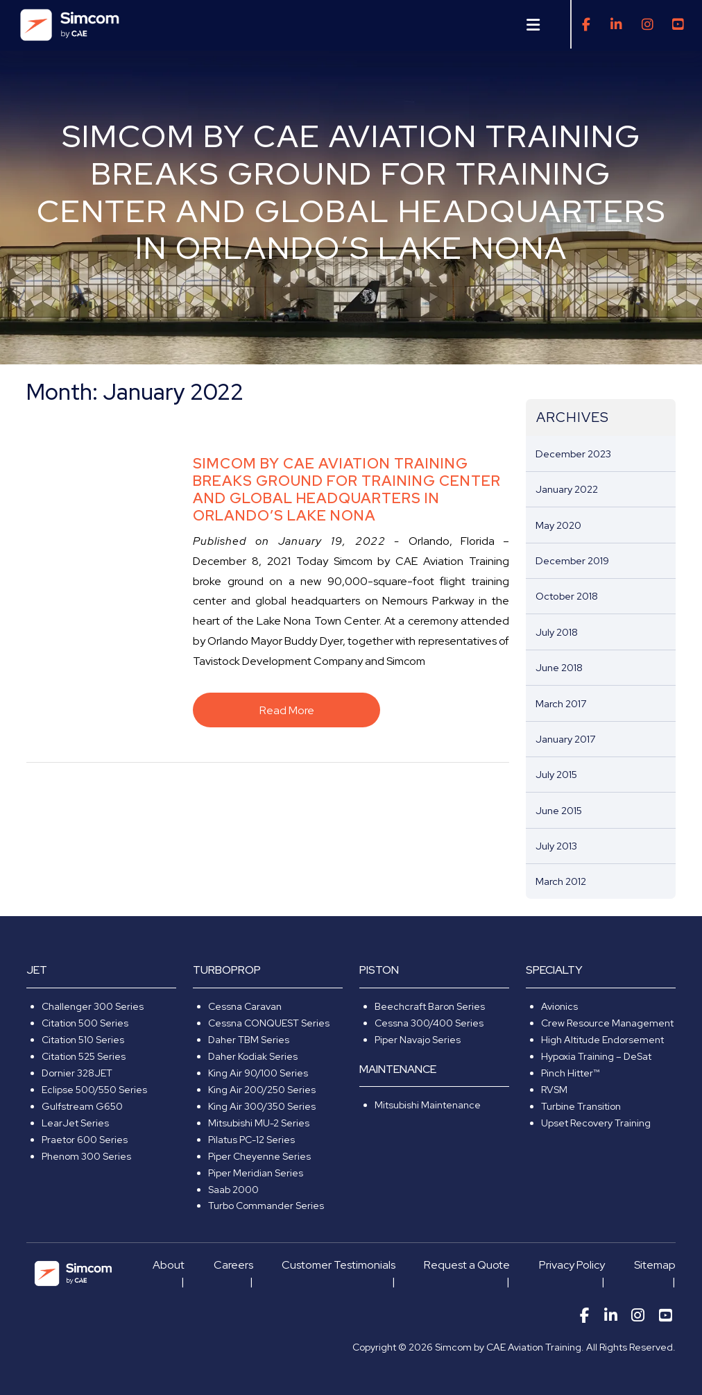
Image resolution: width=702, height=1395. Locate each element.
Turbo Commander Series (266, 1205)
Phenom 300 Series (86, 1156)
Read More (286, 710)
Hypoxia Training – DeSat (596, 1056)
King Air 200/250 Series (262, 1089)
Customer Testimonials (338, 1265)
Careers (233, 1265)
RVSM (554, 1089)
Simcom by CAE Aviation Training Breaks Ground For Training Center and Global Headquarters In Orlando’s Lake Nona (347, 489)
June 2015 (559, 810)
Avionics (559, 1006)
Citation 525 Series (84, 1056)
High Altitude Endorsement (602, 1039)
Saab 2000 (233, 1189)
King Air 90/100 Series (258, 1073)
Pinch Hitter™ (570, 1073)
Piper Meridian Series (255, 1173)
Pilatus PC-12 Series (251, 1139)
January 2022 (567, 489)
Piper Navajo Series (418, 1039)
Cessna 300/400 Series (429, 1023)
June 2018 (559, 667)
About (169, 1265)
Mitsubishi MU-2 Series (258, 1123)
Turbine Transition (581, 1106)
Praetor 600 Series (85, 1139)
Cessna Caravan (245, 1006)
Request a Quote (467, 1265)
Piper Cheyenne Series (259, 1156)
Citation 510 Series (83, 1039)
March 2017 (561, 703)
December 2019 (572, 560)
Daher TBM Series (248, 1039)
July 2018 (557, 632)
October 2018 (567, 595)
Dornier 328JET (77, 1073)
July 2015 (556, 774)
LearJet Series (75, 1123)
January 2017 (566, 738)
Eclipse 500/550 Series (94, 1089)
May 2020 (558, 525)
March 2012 (561, 881)
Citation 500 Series (85, 1023)
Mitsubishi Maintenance (428, 1105)
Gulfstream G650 (82, 1106)
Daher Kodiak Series (253, 1056)
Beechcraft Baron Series (430, 1006)
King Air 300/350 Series (262, 1106)
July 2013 (556, 845)
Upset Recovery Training (596, 1123)
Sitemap (655, 1265)
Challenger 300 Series (93, 1006)
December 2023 (573, 453)
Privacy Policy (572, 1265)
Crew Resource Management (607, 1023)
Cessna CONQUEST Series (268, 1023)
